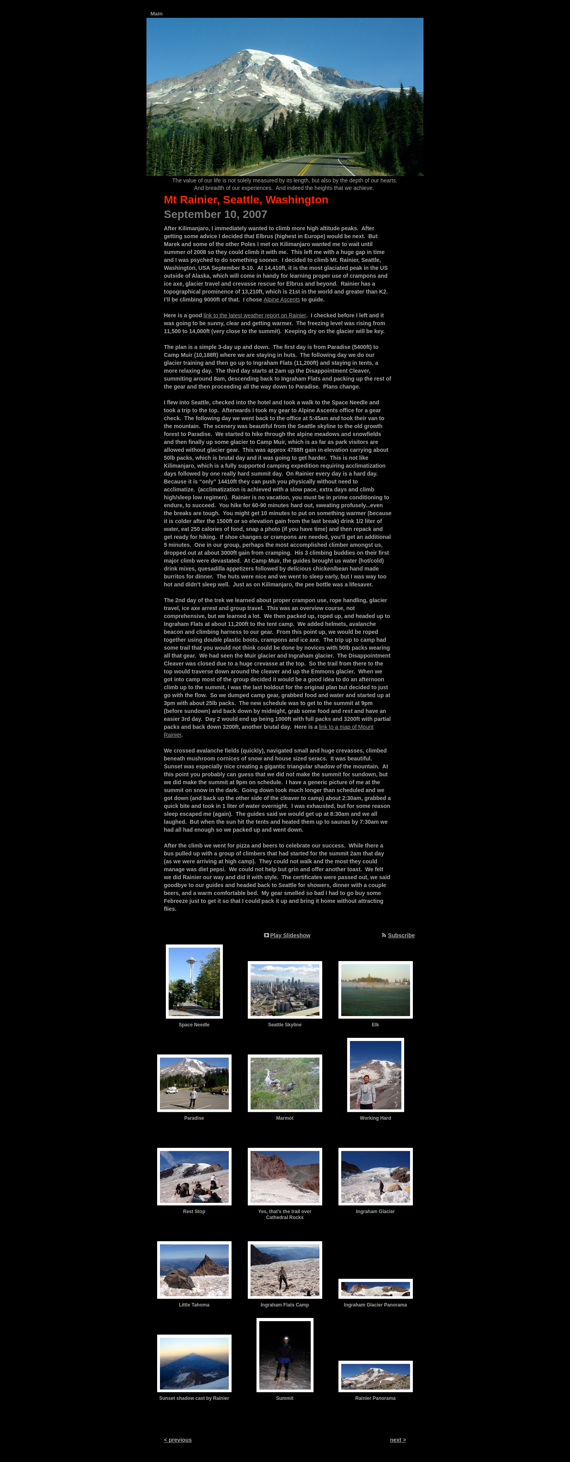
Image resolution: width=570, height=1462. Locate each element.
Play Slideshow (290, 935)
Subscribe (401, 935)
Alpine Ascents (282, 299)
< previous (178, 1440)
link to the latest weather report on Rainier (254, 315)
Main (156, 14)
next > (398, 1440)
